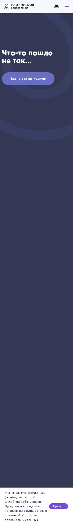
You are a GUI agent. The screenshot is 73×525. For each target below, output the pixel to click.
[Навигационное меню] (66, 7)
